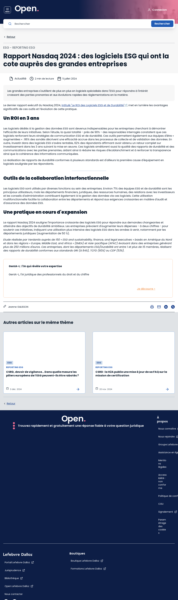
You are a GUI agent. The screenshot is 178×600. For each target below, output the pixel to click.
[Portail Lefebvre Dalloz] (19, 562)
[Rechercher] (82, 24)
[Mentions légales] (162, 464)
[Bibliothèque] (13, 578)
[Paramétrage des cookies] (162, 526)
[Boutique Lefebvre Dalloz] (87, 560)
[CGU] (161, 504)
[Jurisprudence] (14, 570)
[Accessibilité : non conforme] (162, 481)
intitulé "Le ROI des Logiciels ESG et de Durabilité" (93, 105)
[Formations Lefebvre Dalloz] (88, 568)
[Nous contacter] (13, 594)
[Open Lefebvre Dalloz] (19, 586)
